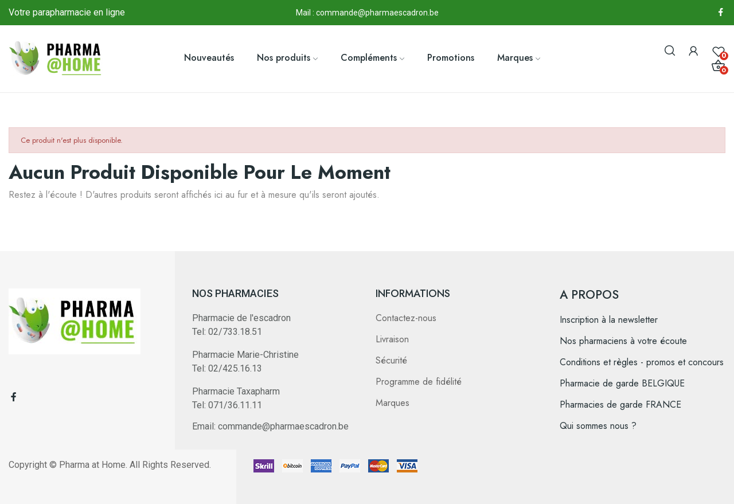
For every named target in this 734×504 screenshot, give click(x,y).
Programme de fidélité (419, 381)
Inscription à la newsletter (609, 319)
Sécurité (391, 360)
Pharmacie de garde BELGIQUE (622, 383)
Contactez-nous (406, 318)
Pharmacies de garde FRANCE (620, 404)
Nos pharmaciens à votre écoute (623, 340)
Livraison (392, 339)
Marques (392, 402)
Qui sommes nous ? (598, 425)
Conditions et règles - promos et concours (642, 362)
